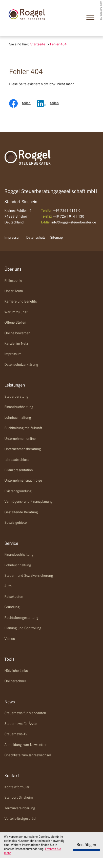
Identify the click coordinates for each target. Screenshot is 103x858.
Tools (9, 659)
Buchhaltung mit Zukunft (23, 428)
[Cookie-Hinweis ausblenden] (86, 845)
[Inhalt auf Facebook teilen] (23, 103)
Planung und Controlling (23, 628)
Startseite (37, 44)
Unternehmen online (20, 439)
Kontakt (12, 776)
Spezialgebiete (16, 523)
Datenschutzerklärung (21, 365)
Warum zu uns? (16, 312)
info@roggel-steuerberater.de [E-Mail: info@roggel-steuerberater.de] (73, 222)
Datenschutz (36, 238)
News (10, 702)
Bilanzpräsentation (19, 470)
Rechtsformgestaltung (21, 618)
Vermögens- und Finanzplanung (29, 502)
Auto (8, 586)
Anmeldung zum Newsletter (26, 745)
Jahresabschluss (17, 460)
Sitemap (56, 238)
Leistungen (15, 385)
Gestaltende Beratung (21, 512)
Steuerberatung (16, 397)
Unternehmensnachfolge (23, 481)
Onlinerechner (15, 681)
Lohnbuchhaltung (18, 418)
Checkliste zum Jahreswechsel (28, 755)
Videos (10, 639)
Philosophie (13, 281)
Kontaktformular (17, 787)
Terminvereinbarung (20, 808)
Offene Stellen (15, 323)
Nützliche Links (16, 671)
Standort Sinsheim (19, 798)
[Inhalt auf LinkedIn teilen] (51, 103)
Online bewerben (17, 333)
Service (11, 543)
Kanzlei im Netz (16, 344)
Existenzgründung (18, 491)
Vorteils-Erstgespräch (21, 819)
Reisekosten (14, 597)
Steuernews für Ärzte (21, 724)
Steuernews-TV (16, 734)
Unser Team (14, 291)
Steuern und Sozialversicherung (29, 576)
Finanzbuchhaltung (19, 407)
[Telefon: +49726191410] (66, 211)
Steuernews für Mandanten (25, 713)
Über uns (13, 269)
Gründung (12, 607)
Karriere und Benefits (21, 302)
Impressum (13, 238)
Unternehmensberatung (23, 449)
